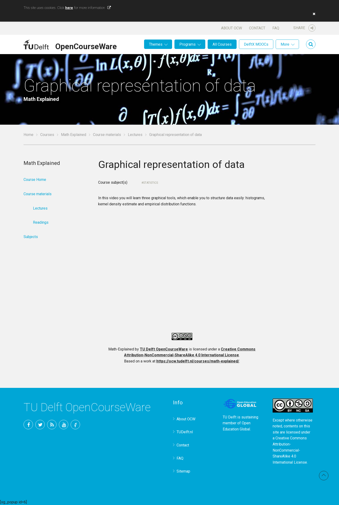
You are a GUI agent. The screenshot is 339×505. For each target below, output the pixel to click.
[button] (312, 14)
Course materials (107, 134)
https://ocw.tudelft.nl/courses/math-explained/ (197, 361)
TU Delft (75, 424)
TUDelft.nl (185, 432)
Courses (47, 134)
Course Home (35, 179)
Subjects (31, 237)
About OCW (231, 28)
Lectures (135, 134)
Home (28, 134)
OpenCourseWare (86, 45)
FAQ (275, 28)
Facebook (28, 424)
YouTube (63, 424)
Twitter (40, 424)
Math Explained (73, 134)
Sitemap (183, 471)
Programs (187, 44)
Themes (155, 44)
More (285, 44)
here (69, 8)
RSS (51, 424)
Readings (40, 222)
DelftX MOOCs (256, 44)
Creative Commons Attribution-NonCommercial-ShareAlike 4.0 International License (290, 450)
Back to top (323, 475)
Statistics (150, 182)
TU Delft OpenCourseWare (164, 349)
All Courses (222, 44)
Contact (257, 28)
